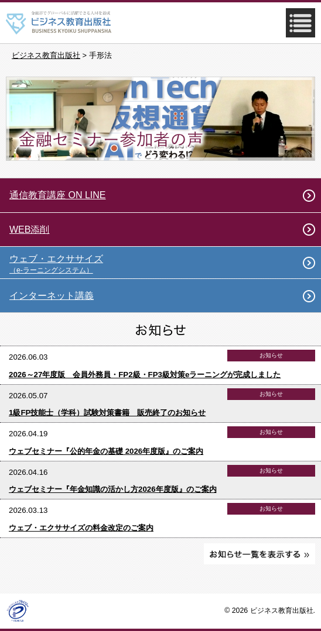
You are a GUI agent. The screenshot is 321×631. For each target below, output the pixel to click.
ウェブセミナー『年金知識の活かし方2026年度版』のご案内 (113, 489)
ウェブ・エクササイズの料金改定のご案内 (81, 527)
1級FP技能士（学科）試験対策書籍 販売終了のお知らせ (107, 412)
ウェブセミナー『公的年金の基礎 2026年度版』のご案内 (106, 451)
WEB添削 (29, 230)
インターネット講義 (51, 296)
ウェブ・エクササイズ (165, 264)
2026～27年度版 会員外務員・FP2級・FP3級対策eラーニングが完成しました (145, 374)
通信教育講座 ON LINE (57, 195)
